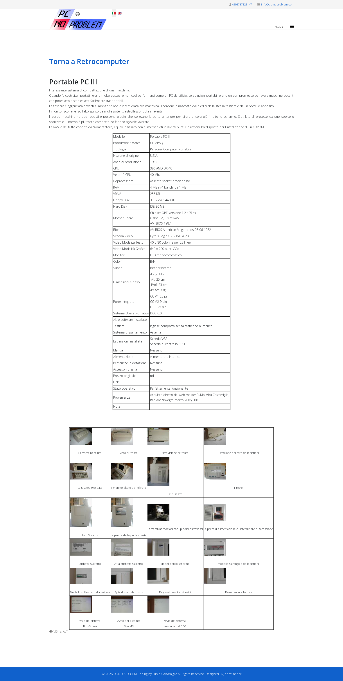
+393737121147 (242, 4)
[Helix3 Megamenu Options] (292, 26)
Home (279, 27)
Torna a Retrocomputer (89, 61)
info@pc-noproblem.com (277, 4)
